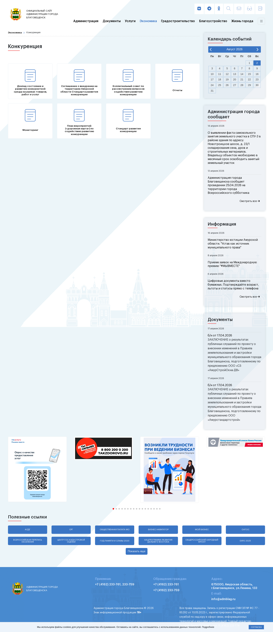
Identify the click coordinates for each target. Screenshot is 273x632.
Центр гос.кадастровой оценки (71, 541)
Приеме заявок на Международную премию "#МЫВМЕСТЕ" (232, 264)
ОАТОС (245, 530)
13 (234, 74)
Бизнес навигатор (158, 530)
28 (241, 85)
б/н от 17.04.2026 (220, 335)
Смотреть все (250, 201)
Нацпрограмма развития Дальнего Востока (158, 541)
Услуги (130, 21)
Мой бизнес (202, 530)
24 (212, 85)
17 (212, 79)
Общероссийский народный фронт (201, 541)
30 (257, 85)
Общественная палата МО (115, 530)
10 (212, 74)
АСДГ (27, 530)
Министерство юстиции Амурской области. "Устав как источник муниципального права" (233, 243)
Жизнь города (242, 21)
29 (249, 85)
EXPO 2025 (245, 541)
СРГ (71, 530)
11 (219, 74)
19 (227, 79)
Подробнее (208, 627)
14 (241, 74)
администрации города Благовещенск (43, 14)
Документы (112, 21)
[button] (113, 509)
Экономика (148, 21)
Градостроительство (178, 21)
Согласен (256, 627)
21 (241, 79)
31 (212, 90)
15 (249, 74)
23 (257, 79)
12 (227, 74)
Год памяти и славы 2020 (114, 541)
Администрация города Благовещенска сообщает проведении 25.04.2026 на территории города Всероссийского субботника (228, 185)
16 (257, 74)
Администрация (85, 21)
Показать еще (136, 551)
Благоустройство (213, 21)
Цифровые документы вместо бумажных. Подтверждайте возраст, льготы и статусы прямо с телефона (233, 284)
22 (249, 79)
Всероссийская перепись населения (27, 541)
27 (234, 85)
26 (227, 85)
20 (234, 79)
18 (219, 79)
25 (219, 85)
